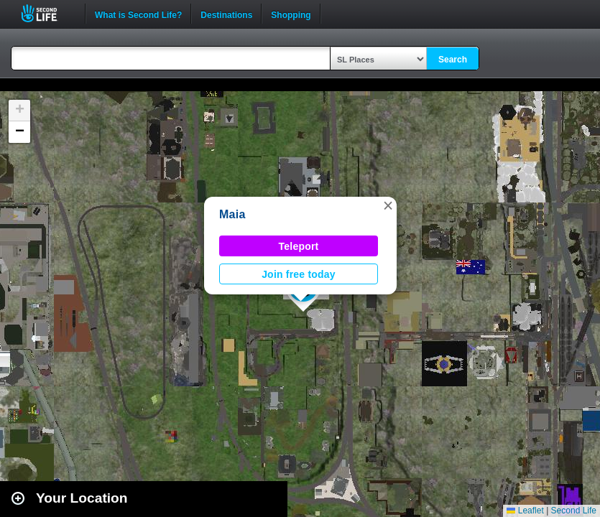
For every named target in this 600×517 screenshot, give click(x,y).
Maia (232, 214)
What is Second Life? (138, 13)
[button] (388, 205)
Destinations (226, 13)
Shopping (290, 13)
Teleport (299, 246)
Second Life (47, 13)
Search (452, 60)
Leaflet (525, 511)
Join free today (299, 274)
